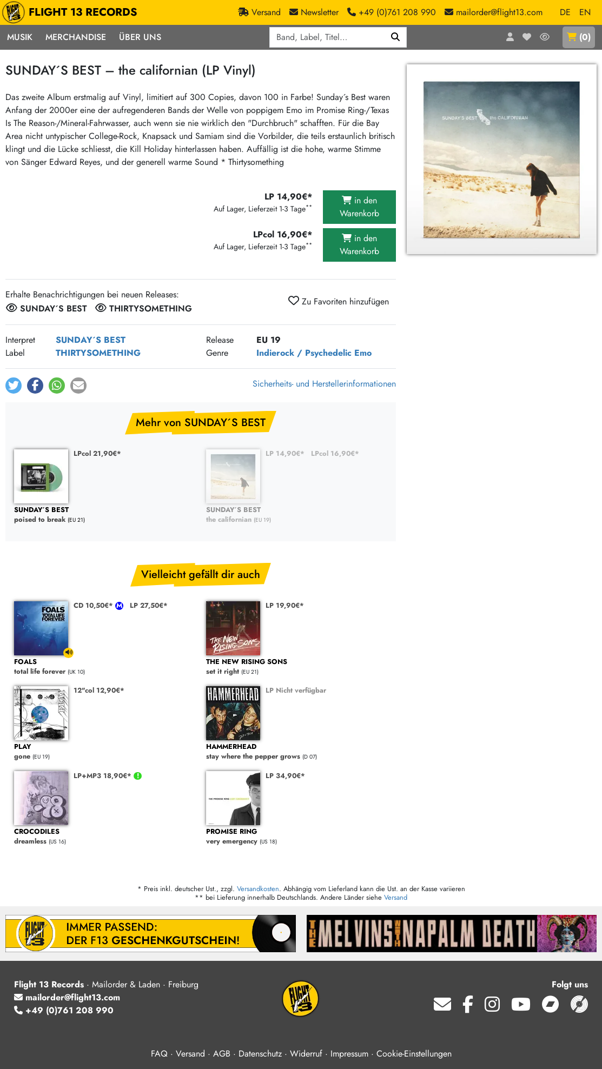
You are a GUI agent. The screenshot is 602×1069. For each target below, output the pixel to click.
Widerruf (306, 1053)
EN (585, 12)
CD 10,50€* (94, 605)
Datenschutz (260, 1053)
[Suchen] (396, 37)
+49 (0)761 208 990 (64, 1010)
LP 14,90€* (285, 453)
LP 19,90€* (285, 605)
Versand (395, 897)
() (579, 37)
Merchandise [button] (75, 37)
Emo (363, 353)
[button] (13, 385)
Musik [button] (19, 37)
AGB (221, 1053)
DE (565, 12)
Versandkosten (258, 889)
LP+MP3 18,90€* (104, 776)
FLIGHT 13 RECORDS (72, 12)
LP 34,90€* (285, 776)
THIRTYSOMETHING (98, 353)
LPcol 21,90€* (97, 453)
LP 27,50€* (149, 605)
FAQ (159, 1053)
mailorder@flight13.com (67, 997)
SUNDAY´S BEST (90, 340)
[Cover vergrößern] (502, 159)
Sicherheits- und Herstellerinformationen (324, 383)
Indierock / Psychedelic (304, 353)
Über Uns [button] (140, 37)
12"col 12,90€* (99, 690)
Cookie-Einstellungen (414, 1053)
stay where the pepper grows (296, 751)
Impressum (349, 1053)
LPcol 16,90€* (335, 453)
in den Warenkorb (359, 207)
